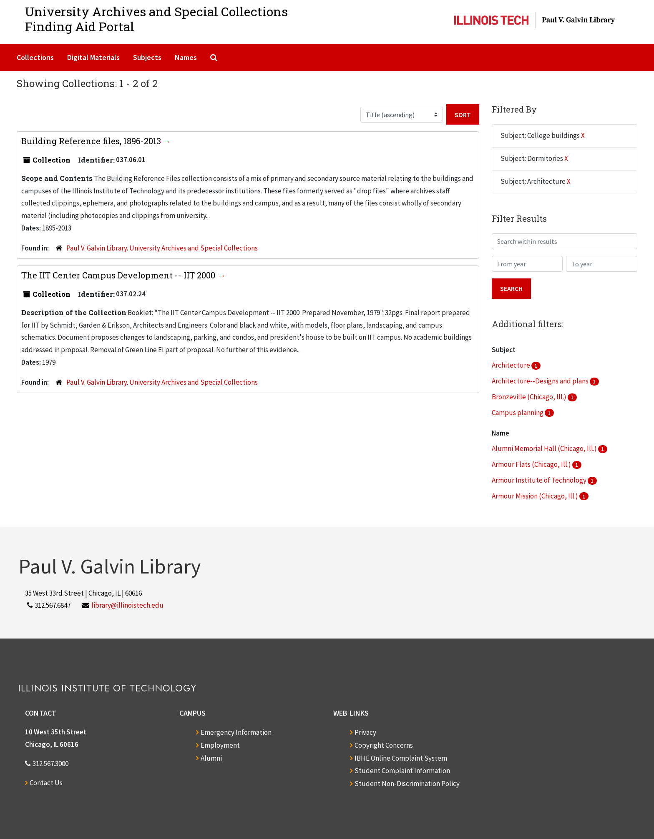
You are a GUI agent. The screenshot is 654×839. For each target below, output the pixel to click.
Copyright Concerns (384, 745)
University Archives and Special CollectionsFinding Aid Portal (156, 19)
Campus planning (518, 412)
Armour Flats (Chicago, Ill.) (532, 464)
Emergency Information (236, 732)
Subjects (147, 57)
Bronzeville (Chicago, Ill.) (530, 396)
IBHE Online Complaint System (401, 758)
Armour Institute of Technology (540, 480)
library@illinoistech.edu (127, 605)
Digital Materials (93, 57)
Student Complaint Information (402, 770)
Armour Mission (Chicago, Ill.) (535, 496)
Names (186, 57)
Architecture (511, 365)
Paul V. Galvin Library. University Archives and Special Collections (162, 248)
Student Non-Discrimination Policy (407, 783)
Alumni (211, 758)
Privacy (365, 732)
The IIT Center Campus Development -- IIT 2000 (119, 275)
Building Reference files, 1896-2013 (92, 140)
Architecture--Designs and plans (541, 381)
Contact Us (46, 782)
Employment (220, 745)
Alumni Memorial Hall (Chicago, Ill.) (545, 448)
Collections (35, 57)
